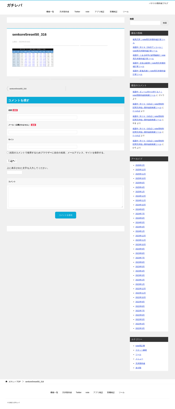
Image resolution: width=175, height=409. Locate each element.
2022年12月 (140, 289)
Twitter (77, 12)
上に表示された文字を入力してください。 (28, 168)
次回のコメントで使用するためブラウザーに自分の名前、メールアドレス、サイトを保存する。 (57, 152)
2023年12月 (140, 236)
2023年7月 (140, 258)
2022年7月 (140, 311)
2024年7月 (140, 214)
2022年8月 (140, 306)
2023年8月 (140, 253)
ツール (126, 12)
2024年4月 (140, 227)
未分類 (138, 368)
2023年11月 (140, 240)
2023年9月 (140, 249)
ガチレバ (15, 5)
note (87, 12)
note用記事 (140, 346)
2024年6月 (140, 218)
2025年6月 (140, 183)
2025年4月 (140, 187)
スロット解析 (141, 350)
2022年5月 (140, 319)
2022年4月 (140, 324)
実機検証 (113, 12)
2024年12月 (140, 196)
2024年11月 (140, 200)
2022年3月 (140, 328)
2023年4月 (140, 271)
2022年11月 (140, 293)
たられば (136, 111)
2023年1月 (140, 284)
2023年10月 (140, 244)
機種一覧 (50, 12)
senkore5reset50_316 (18, 89)
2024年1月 (140, 231)
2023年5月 (140, 266)
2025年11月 (140, 174)
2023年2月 (140, 280)
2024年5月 (140, 222)
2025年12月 (140, 169)
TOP (15, 382)
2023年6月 (140, 262)
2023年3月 (140, 275)
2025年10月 (140, 178)
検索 (132, 19)
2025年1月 (140, 192)
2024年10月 (140, 205)
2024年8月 (140, 209)
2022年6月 (140, 315)
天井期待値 (64, 12)
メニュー (139, 359)
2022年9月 (140, 302)
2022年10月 (140, 297)
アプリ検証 (99, 12)
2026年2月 (140, 165)
